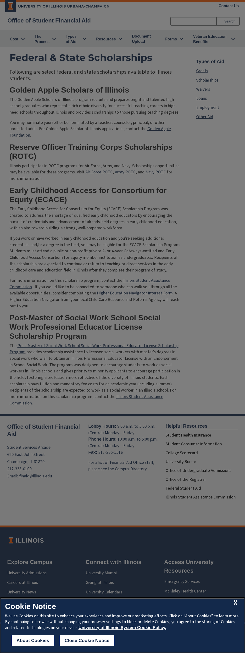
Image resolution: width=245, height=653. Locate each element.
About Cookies (33, 640)
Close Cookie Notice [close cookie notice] (87, 640)
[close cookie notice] (235, 603)
